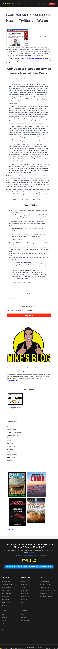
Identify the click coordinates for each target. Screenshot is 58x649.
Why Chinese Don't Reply (46, 596)
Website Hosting (11, 429)
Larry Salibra (28, 178)
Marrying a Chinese (44, 581)
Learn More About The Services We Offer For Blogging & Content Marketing (29, 566)
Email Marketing (11, 449)
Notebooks (4, 633)
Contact (3, 627)
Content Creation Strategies (14, 432)
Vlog (3, 630)
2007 (27, 367)
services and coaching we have (29, 555)
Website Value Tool (12, 457)
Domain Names (11, 427)
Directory (4, 636)
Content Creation (6, 590)
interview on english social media (31, 58)
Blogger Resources (6, 587)
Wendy (22, 614)
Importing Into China (44, 587)
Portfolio (23, 603)
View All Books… (11, 529)
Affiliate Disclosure (29, 647)
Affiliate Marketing (12, 452)
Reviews (4, 620)
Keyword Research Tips (13, 435)
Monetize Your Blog (12, 454)
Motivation (4, 617)
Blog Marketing (11, 446)
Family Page (23, 617)
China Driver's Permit (45, 584)
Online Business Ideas (13, 424)
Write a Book (10, 460)
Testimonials (5, 624)
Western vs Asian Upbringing (46, 593)
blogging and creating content (27, 371)
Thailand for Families (25, 620)
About (3, 614)
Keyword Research (6, 593)
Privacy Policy (39, 647)
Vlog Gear (9, 440)
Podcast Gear (10, 443)
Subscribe (23, 624)
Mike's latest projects (12, 380)
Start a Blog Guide (12, 421)
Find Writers (10, 438)
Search (3, 639)
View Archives (29, 315)
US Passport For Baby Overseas (47, 590)
